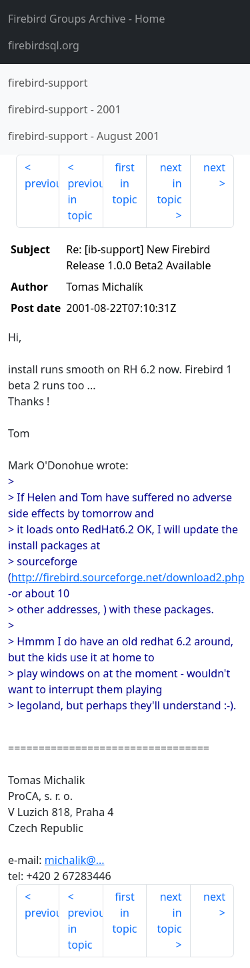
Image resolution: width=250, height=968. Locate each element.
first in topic (124, 183)
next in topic (169, 183)
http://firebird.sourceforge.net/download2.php (128, 577)
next (214, 167)
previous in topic (85, 199)
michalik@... (75, 860)
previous (42, 183)
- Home (86, 18)
